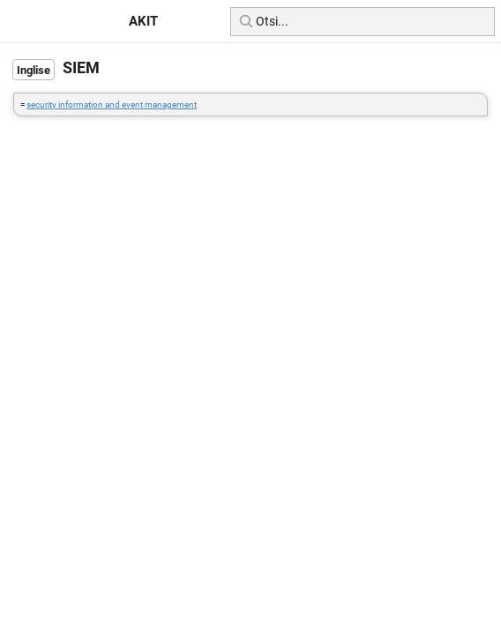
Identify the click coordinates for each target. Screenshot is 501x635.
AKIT (143, 21)
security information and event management (111, 104)
